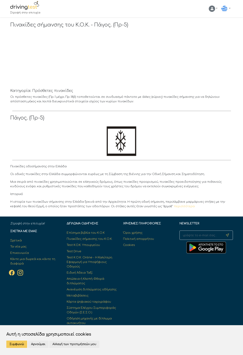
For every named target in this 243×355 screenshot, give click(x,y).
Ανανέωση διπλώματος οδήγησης (92, 289)
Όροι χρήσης (132, 232)
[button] (213, 8)
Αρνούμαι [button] (38, 344)
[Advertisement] (121, 59)
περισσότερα (184, 206)
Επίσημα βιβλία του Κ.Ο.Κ (86, 232)
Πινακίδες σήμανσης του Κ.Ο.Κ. (89, 238)
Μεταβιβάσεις (77, 295)
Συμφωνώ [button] (16, 344)
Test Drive (74, 251)
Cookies (129, 245)
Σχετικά (16, 240)
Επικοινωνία (19, 252)
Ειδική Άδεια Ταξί (80, 272)
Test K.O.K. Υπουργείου (83, 245)
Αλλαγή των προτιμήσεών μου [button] (74, 344)
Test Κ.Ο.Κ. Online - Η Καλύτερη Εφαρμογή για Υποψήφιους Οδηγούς (89, 262)
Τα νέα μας (18, 246)
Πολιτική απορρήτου (138, 238)
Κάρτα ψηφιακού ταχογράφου (89, 301)
